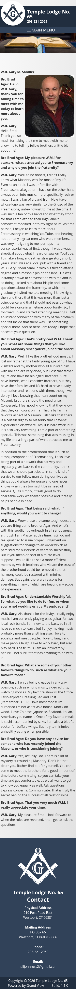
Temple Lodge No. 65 (48, 14)
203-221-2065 (37, 21)
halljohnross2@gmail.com (38, 966)
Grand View (35, 985)
